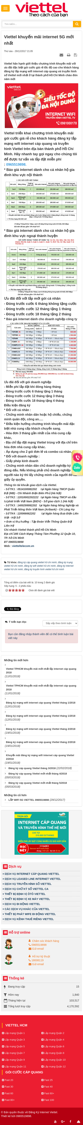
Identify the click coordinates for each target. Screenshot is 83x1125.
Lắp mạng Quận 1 (13, 1033)
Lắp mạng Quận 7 (13, 1053)
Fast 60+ (47, 1093)
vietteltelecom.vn (23, 546)
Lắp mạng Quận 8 (52, 1053)
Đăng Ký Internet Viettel (43, 1112)
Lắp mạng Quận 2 (52, 1033)
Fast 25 (47, 1080)
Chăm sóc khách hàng (45, 940)
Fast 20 (7, 1080)
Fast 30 (7, 1086)
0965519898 (38, 944)
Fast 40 (47, 1086)
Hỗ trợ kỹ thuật (41, 956)
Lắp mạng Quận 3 (13, 1039)
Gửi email (36, 948)
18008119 (36, 960)
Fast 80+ (8, 1100)
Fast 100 (47, 1100)
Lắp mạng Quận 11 (14, 1066)
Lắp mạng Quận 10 (53, 1059)
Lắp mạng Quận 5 (13, 1046)
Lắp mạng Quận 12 (53, 1066)
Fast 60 (7, 1093)
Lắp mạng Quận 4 (52, 1039)
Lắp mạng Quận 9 (13, 1059)
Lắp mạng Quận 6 (52, 1046)
